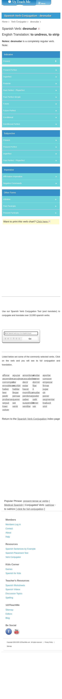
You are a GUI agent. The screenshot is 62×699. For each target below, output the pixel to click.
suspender (27, 438)
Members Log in (13, 560)
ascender (6, 414)
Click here (43, 257)
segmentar (47, 434)
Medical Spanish (13, 540)
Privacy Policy (49, 677)
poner (46, 431)
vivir (45, 441)
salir (35, 434)
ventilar (27, 441)
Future (6, 139)
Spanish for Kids (13, 609)
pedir (5, 431)
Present (6, 61)
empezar (47, 417)
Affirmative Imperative (12, 212)
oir (44, 427)
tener (35, 438)
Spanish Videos (13, 625)
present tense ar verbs (35, 536)
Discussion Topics (14, 629)
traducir (47, 438)
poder (36, 431)
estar (25, 421)
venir (15, 441)
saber (26, 434)
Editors (9, 649)
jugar (45, 424)
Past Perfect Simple (12, 132)
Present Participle (11, 248)
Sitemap (9, 645)
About (8, 568)
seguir (5, 438)
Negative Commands (12, 218)
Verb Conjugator (13, 592)
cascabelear (27, 414)
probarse (6, 434)
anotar (36, 410)
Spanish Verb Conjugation (32, 454)
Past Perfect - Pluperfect (14, 125)
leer (4, 427)
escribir (16, 421)
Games (9, 604)
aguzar (16, 410)
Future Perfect (9, 146)
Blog (8, 653)
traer (5, 441)
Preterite (7, 119)
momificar (27, 427)
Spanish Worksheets (15, 621)
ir (33, 424)
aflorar (6, 410)
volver (5, 445)
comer (36, 414)
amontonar (27, 410)
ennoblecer (6, 421)
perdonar (27, 431)
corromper (6, 417)
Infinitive (6, 235)
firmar (46, 421)
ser (14, 438)
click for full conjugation (30, 544)
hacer (26, 424)
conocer (47, 414)
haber (5, 424)
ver (34, 441)
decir (25, 417)
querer (16, 434)
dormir (36, 417)
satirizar (49, 540)
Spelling (9, 633)
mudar (36, 427)
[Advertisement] (30, 302)
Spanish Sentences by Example (21, 584)
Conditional (8, 153)
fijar (35, 421)
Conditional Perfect (11, 159)
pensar (16, 431)
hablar (15, 424)
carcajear (16, 414)
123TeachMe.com (25, 677)
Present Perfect (10, 105)
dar (14, 417)
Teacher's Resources (17, 616)
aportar (47, 410)
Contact (9, 564)
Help (8, 572)
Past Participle (9, 241)
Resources (12, 579)
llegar (15, 427)
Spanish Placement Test (17, 588)
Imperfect (7, 112)
